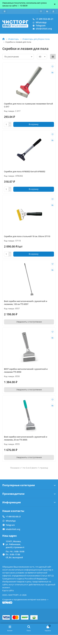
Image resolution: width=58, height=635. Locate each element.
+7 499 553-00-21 (42, 19)
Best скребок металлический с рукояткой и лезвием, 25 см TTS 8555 (25, 438)
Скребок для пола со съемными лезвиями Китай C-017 (28, 105)
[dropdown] (4, 11)
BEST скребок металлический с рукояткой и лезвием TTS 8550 (26, 370)
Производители (29, 493)
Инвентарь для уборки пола (35, 39)
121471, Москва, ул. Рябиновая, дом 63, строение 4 (15, 544)
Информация (29, 502)
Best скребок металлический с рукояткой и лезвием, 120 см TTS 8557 (25, 302)
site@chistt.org (41, 28)
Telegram (38, 25)
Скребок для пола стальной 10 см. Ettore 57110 (27, 236)
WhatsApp (39, 22)
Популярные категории (29, 485)
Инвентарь (13, 39)
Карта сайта (8, 590)
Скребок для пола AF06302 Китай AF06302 (24, 171)
